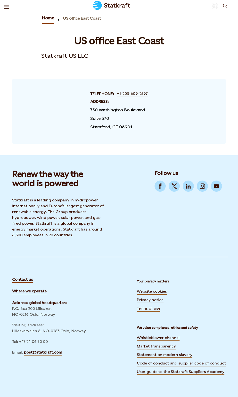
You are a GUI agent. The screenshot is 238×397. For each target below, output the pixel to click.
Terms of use (148, 308)
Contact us (22, 279)
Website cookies (152, 291)
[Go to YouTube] (216, 186)
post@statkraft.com (43, 352)
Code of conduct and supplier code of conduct (181, 363)
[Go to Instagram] (202, 186)
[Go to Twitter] (174, 186)
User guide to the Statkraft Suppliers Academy (180, 371)
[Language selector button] (215, 6)
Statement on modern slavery (164, 354)
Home (48, 17)
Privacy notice (150, 300)
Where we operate (29, 291)
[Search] (225, 6)
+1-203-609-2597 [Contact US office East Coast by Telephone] (132, 93)
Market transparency (156, 346)
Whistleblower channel (158, 337)
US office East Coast (82, 18)
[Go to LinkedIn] (188, 186)
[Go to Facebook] (160, 186)
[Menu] (6, 6)
